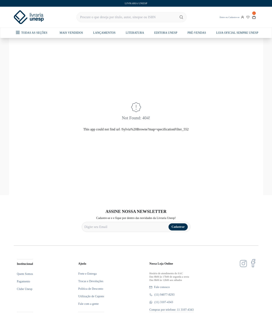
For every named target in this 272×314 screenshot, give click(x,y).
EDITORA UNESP (165, 32)
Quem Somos (25, 273)
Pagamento (23, 281)
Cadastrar (178, 226)
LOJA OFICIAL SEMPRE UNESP (237, 32)
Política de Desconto (90, 288)
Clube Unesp (24, 289)
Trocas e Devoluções (90, 281)
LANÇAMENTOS (104, 32)
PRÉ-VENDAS (197, 32)
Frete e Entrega (87, 273)
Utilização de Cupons (91, 296)
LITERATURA (135, 32)
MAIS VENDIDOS (71, 32)
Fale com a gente (88, 303)
